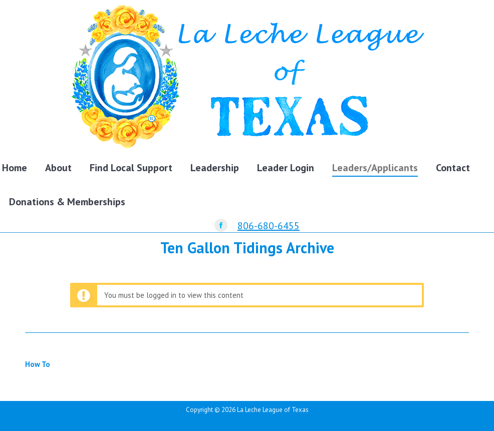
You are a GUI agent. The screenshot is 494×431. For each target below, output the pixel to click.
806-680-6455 (268, 226)
